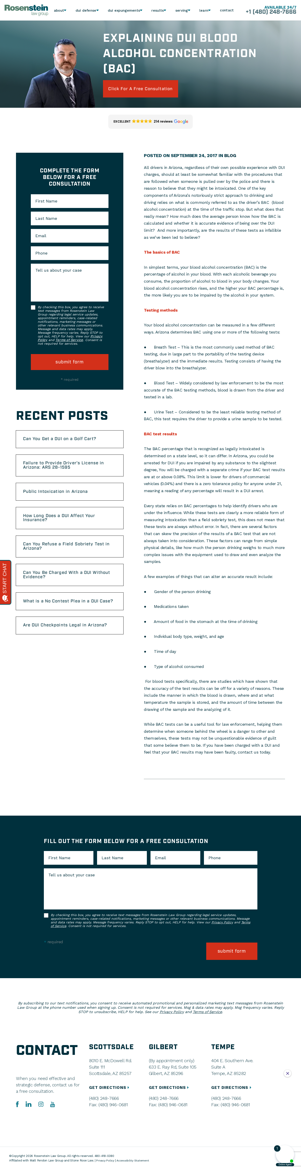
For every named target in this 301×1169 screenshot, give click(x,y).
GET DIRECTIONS (110, 1087)
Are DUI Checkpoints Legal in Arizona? (68, 639)
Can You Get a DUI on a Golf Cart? (63, 441)
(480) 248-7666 (104, 1098)
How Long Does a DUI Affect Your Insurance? (62, 523)
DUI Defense (86, 10)
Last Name (46, 220)
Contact (227, 10)
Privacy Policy (222, 923)
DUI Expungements (124, 10)
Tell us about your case (58, 271)
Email (40, 237)
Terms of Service (69, 341)
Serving (181, 10)
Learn (204, 10)
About (59, 10)
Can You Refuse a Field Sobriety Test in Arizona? (69, 552)
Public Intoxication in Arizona (58, 496)
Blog (230, 156)
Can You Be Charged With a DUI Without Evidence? (60, 582)
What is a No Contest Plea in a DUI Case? (63, 612)
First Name (46, 202)
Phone (41, 254)
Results (157, 10)
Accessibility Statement (134, 1159)
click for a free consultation (145, 89)
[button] (150, 123)
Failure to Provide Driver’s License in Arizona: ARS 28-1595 (67, 468)
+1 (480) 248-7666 (268, 12)
